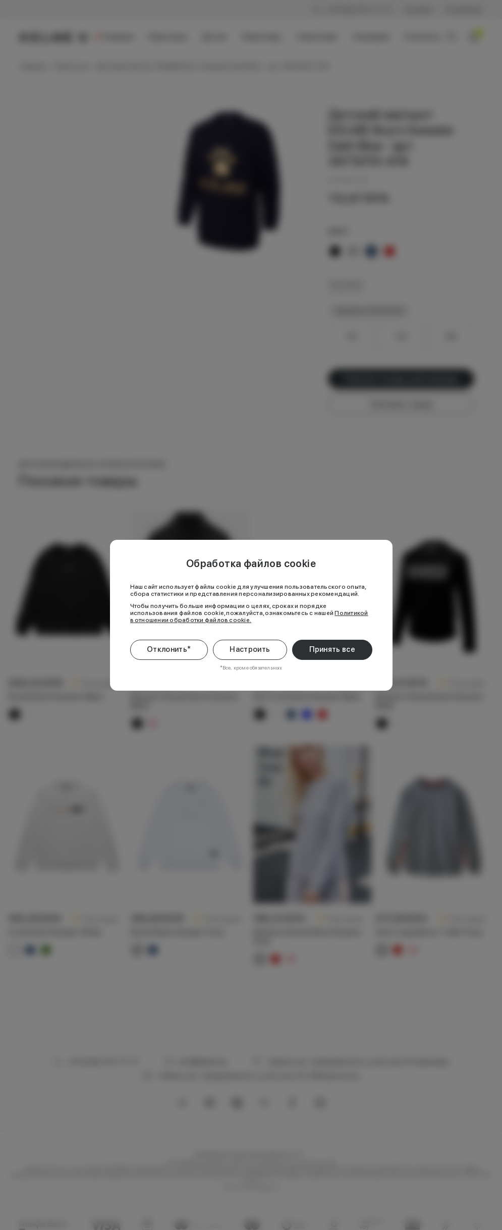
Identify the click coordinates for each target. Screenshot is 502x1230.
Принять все (332, 649)
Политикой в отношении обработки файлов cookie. (249, 616)
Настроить (250, 649)
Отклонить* (169, 649)
